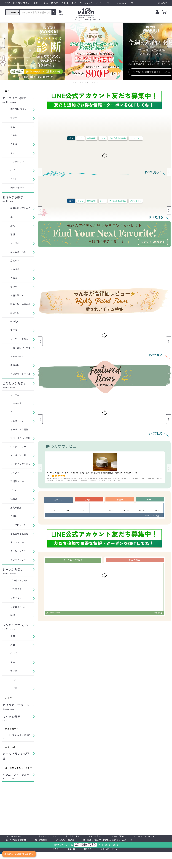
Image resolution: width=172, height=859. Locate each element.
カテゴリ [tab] (58, 500)
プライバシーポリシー (113, 855)
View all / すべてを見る (150, 517)
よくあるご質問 (134, 836)
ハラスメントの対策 (110, 841)
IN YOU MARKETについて (20, 836)
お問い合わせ (82, 841)
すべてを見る (155, 616)
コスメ (102, 138)
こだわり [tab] (89, 500)
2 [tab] (75, 82)
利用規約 (87, 855)
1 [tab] (73, 82)
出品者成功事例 (84, 836)
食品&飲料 (91, 138)
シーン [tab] (150, 500)
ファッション (135, 138)
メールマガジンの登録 (53, 841)
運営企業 (68, 855)
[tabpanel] (28, 51)
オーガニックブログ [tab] (73, 563)
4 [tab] (80, 82)
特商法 (50, 855)
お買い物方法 (109, 836)
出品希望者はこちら (55, 836)
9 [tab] (92, 82)
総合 (71, 138)
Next (169, 43)
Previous (2, 43)
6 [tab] (85, 82)
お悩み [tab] (120, 500)
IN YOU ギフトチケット (19, 841)
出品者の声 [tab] (134, 563)
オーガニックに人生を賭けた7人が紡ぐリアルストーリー (38, 845)
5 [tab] (82, 82)
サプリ (80, 138)
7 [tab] (87, 82)
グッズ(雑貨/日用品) (117, 138)
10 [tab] (94, 82)
